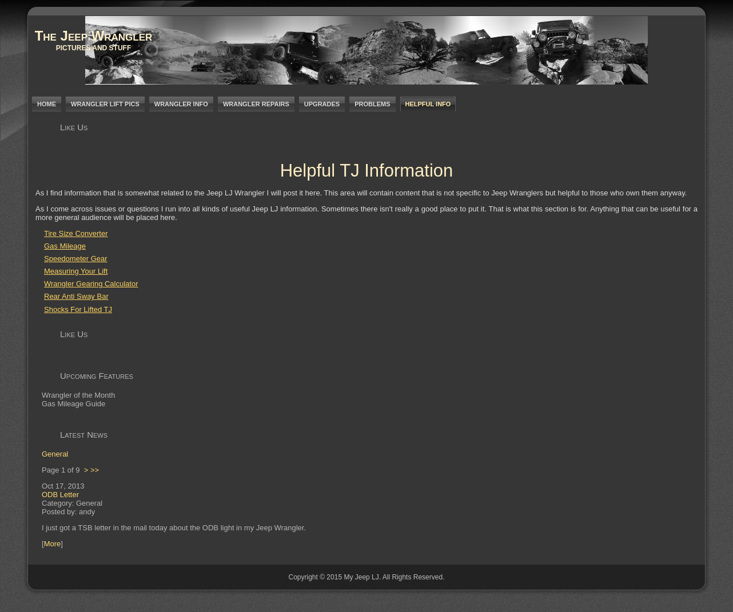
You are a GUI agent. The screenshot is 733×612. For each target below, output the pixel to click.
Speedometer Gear (75, 258)
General (55, 454)
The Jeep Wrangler (94, 35)
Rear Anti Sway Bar (76, 296)
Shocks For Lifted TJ (78, 309)
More (52, 543)
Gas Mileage (65, 246)
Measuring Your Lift (75, 271)
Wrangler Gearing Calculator (91, 283)
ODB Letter (60, 494)
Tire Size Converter (76, 233)
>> (94, 470)
